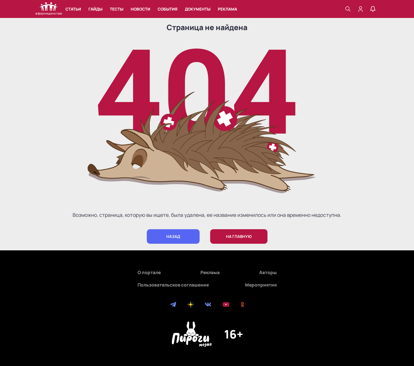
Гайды (95, 9)
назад (173, 236)
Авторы (268, 272)
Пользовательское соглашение (173, 285)
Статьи (73, 9)
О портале (149, 272)
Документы (197, 9)
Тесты (116, 9)
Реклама (227, 9)
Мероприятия (261, 285)
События (167, 9)
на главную (239, 236)
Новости (140, 9)
